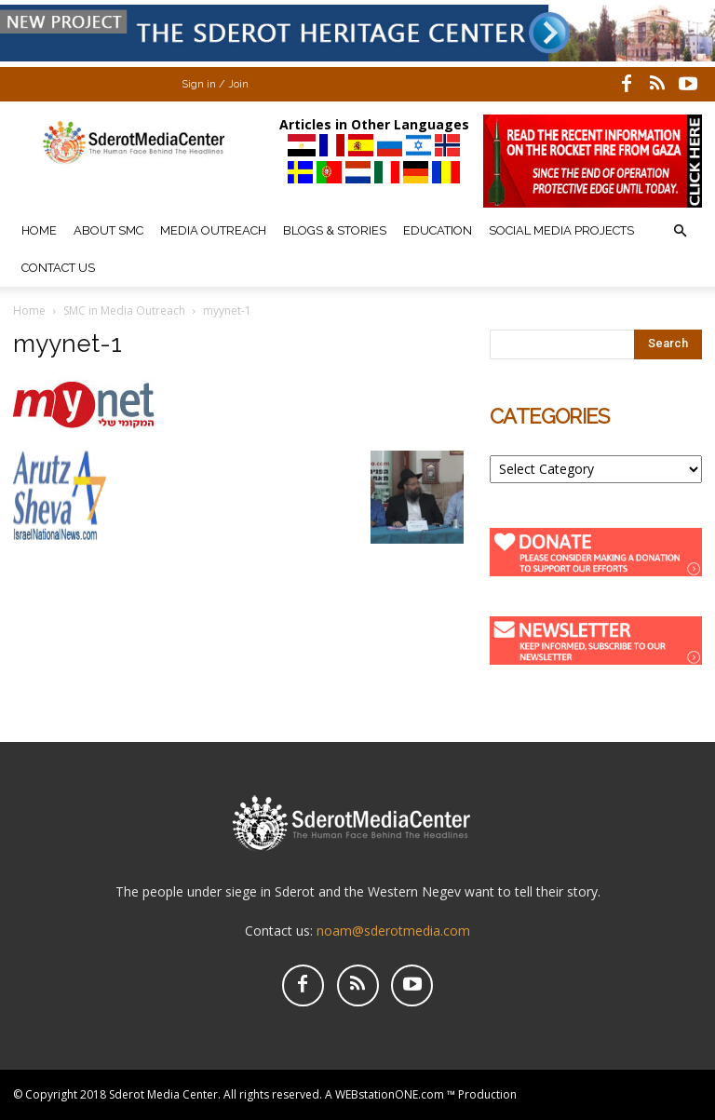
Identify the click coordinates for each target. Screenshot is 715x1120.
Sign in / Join (215, 84)
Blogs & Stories (334, 230)
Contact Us (58, 268)
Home (39, 230)
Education (437, 230)
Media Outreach (213, 230)
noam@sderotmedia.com (393, 930)
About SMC (108, 230)
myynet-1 (67, 344)
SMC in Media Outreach (124, 310)
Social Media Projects (561, 230)
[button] (679, 231)
